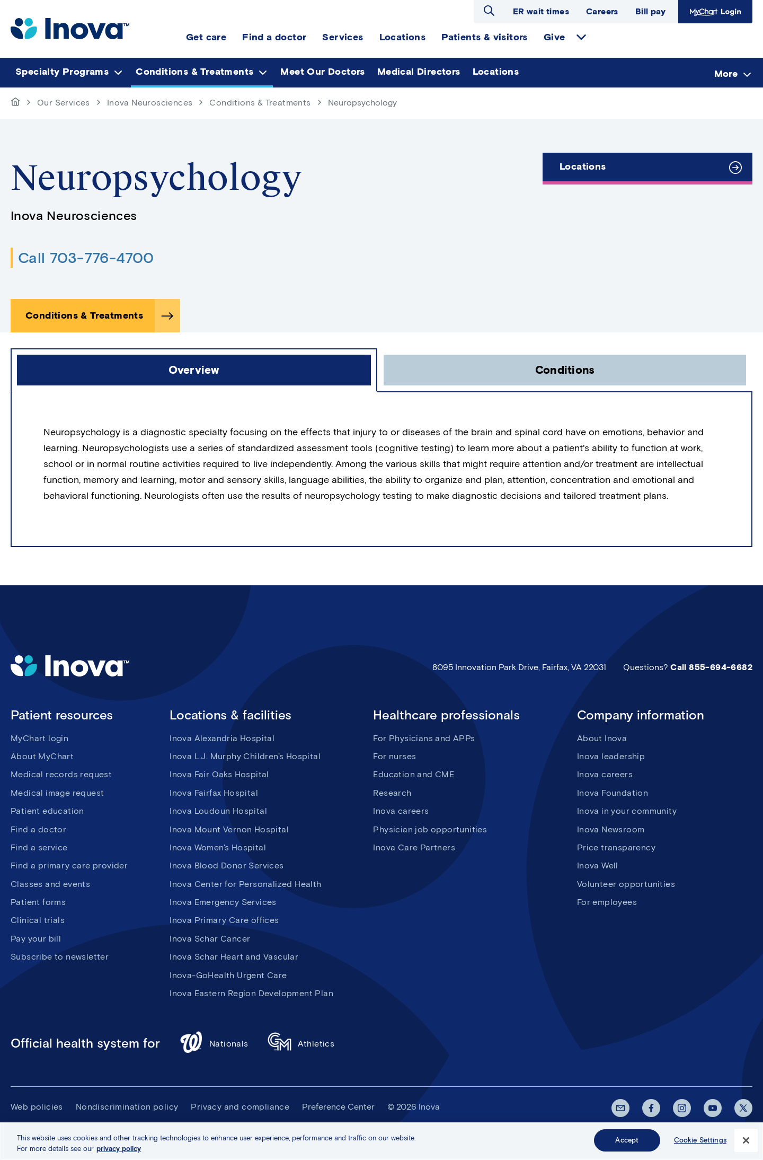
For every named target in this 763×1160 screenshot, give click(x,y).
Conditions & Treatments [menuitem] (194, 71)
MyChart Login (715, 11)
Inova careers (401, 811)
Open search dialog (489, 10)
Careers (602, 11)
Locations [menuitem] (402, 37)
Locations (583, 166)
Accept (626, 1145)
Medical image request (57, 793)
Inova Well (597, 865)
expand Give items (581, 37)
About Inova (602, 738)
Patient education (47, 811)
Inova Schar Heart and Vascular (234, 957)
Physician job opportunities (430, 829)
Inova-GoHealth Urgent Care (228, 975)
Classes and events (50, 884)
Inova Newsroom (611, 829)
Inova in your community (627, 811)
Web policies (37, 1107)
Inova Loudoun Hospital (218, 811)
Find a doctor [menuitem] (274, 37)
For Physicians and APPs (424, 738)
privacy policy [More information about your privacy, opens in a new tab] (118, 1153)
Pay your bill (36, 939)
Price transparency (616, 847)
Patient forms (38, 902)
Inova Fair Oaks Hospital (219, 774)
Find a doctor (38, 829)
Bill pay (650, 11)
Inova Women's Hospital (218, 847)
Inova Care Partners (414, 847)
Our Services (63, 103)
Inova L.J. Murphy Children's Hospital (245, 756)
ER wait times (541, 11)
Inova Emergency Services (223, 902)
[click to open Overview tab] (194, 370)
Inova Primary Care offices (224, 920)
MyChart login (39, 738)
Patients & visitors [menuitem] (484, 37)
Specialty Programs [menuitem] (62, 71)
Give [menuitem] (554, 37)
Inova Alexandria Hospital (222, 738)
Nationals (214, 1043)
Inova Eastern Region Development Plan (251, 993)
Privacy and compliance (240, 1107)
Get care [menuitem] (206, 37)
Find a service (39, 847)
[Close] (746, 1145)
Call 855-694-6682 (711, 667)
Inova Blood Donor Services (226, 865)
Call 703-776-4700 (86, 258)
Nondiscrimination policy (127, 1107)
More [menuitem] (726, 73)
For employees (607, 902)
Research (392, 793)
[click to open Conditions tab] (565, 370)
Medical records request (61, 774)
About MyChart (42, 756)
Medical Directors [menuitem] (418, 71)
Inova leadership (611, 756)
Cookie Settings (700, 1145)
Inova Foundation (612, 793)
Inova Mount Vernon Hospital (229, 829)
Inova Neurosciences (150, 103)
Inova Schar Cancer (210, 939)
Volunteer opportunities (626, 884)
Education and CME (413, 774)
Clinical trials (38, 920)
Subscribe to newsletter (60, 957)
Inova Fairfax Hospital (214, 793)
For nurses (394, 756)
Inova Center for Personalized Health (245, 884)
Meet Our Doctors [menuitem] (322, 71)
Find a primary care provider (69, 865)
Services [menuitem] (342, 37)
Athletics (301, 1043)
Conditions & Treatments (259, 103)
